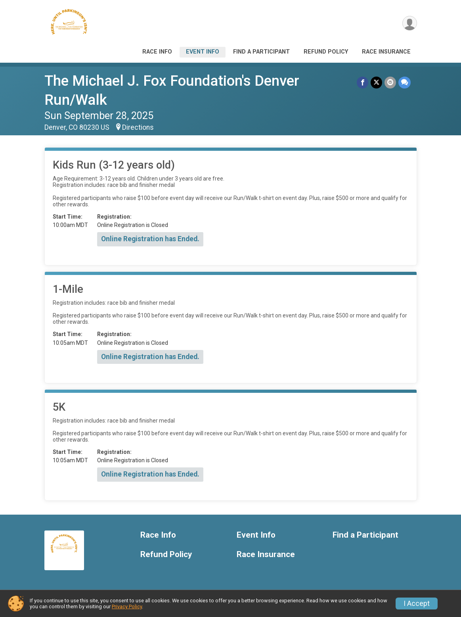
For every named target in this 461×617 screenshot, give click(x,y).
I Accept (417, 603)
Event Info (202, 51)
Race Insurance (386, 51)
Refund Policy (326, 51)
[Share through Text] (404, 82)
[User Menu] (409, 23)
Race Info (157, 51)
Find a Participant (261, 51)
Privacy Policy (127, 606)
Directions (138, 127)
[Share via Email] (390, 82)
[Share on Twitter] (376, 82)
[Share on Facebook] (362, 82)
